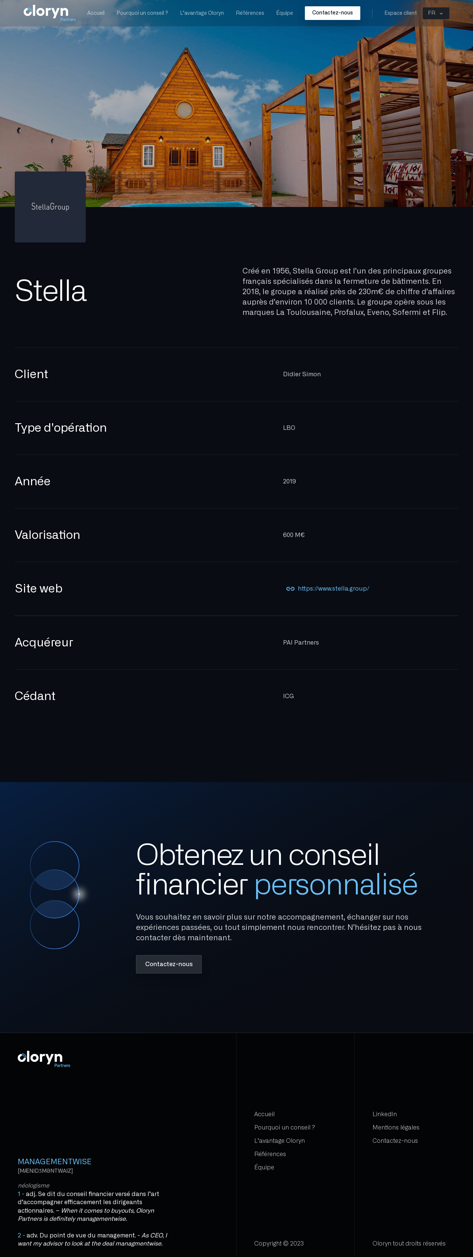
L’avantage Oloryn (202, 13)
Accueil (96, 13)
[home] (50, 13)
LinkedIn (384, 1114)
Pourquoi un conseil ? (142, 13)
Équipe (284, 13)
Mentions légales (395, 1128)
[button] (436, 13)
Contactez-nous (332, 13)
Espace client (400, 13)
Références (250, 13)
